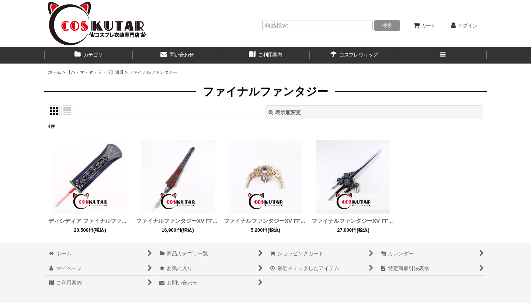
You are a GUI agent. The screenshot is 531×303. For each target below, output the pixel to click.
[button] (442, 55)
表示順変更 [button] (284, 112)
